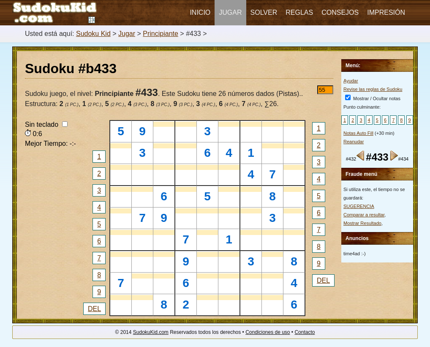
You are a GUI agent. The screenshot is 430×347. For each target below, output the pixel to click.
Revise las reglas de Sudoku (372, 89)
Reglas (299, 12)
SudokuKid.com (151, 332)
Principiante (160, 33)
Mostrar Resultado (362, 223)
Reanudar (353, 141)
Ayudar (350, 80)
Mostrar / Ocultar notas (372, 98)
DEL (94, 308)
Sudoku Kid (93, 33)
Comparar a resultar (363, 214)
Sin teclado (46, 124)
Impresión (386, 12)
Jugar (230, 12)
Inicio (200, 12)
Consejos (340, 12)
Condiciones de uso (267, 332)
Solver (264, 12)
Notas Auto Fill (358, 133)
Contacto (304, 332)
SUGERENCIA (358, 206)
